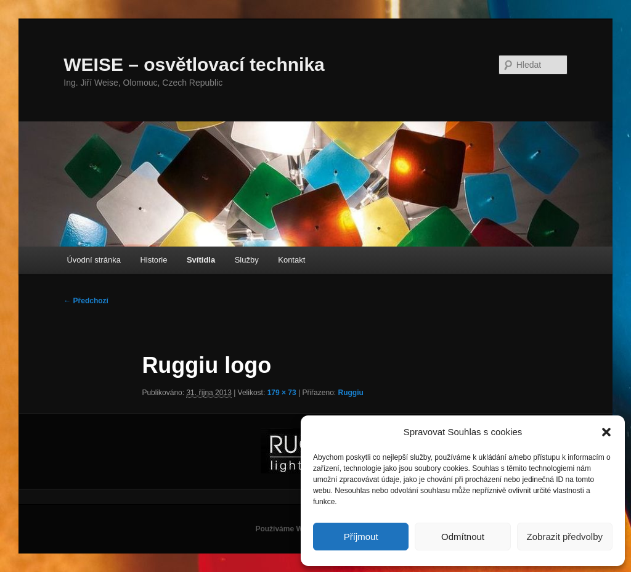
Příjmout (361, 536)
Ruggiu (350, 392)
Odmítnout (462, 536)
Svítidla (201, 259)
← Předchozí (85, 300)
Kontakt (291, 259)
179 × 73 (281, 392)
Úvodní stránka (93, 259)
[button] (606, 432)
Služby (247, 259)
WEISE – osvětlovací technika (194, 64)
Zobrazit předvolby (565, 536)
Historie (153, 259)
